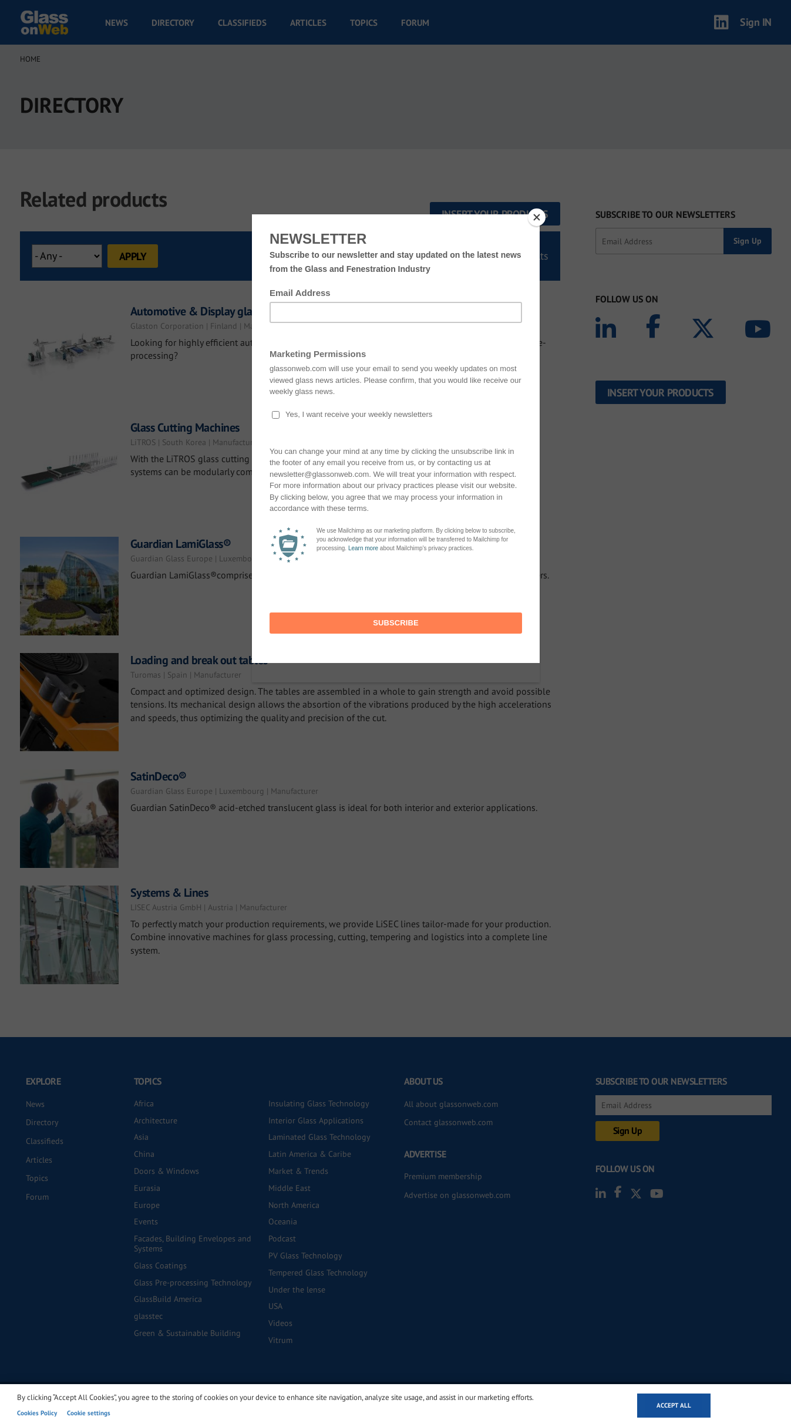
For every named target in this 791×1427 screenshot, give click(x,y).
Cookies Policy (37, 1413)
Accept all (674, 1405)
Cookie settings (88, 1413)
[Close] (537, 217)
